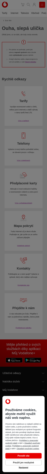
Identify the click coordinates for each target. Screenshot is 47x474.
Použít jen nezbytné (23, 462)
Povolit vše (23, 456)
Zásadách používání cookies (28, 449)
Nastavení (23, 467)
